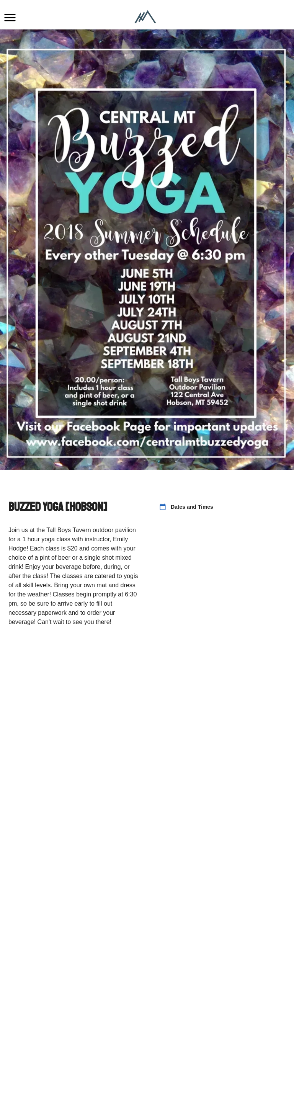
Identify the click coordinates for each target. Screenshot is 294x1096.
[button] (10, 17)
